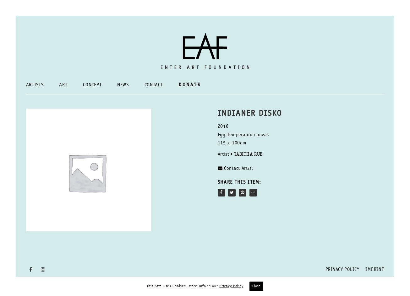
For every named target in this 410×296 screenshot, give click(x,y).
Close (256, 286)
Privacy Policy (342, 269)
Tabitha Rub (248, 154)
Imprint (374, 269)
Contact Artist (236, 168)
